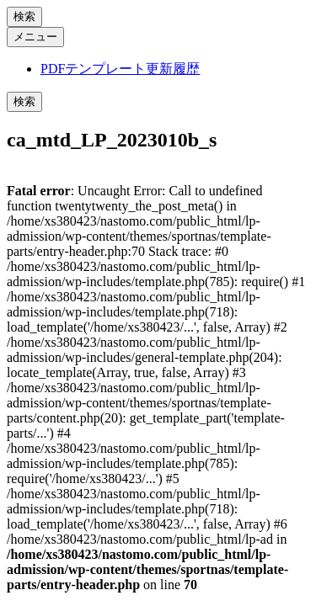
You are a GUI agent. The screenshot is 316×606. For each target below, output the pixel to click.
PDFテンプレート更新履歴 (120, 68)
